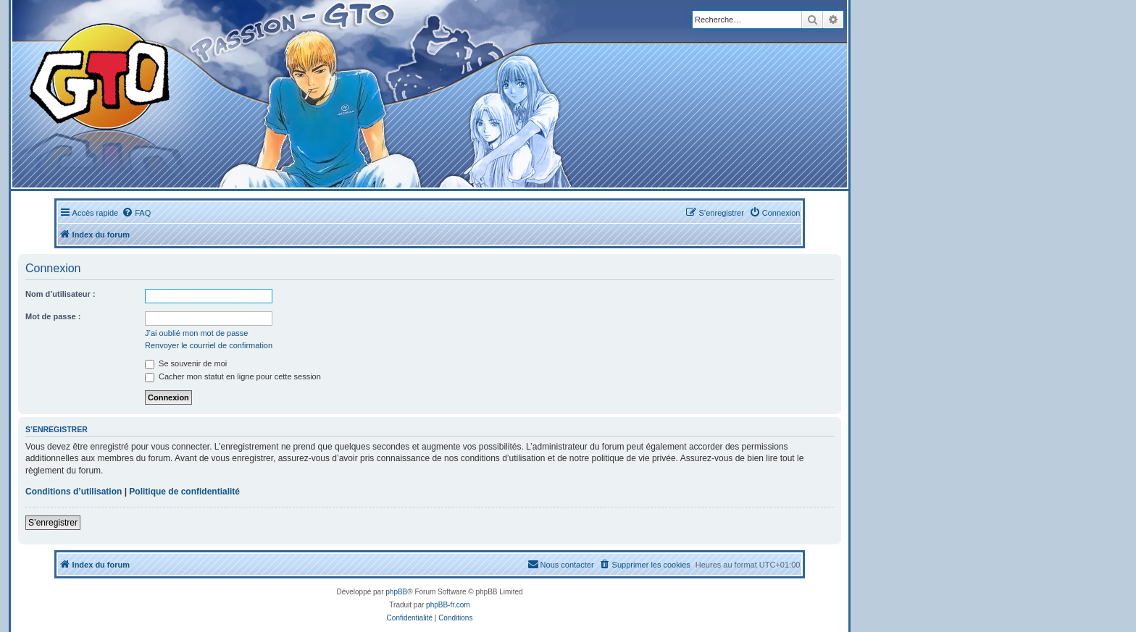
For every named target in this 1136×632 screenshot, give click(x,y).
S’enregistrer (53, 523)
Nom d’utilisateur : (60, 294)
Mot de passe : (52, 316)
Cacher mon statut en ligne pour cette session (233, 376)
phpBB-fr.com (448, 605)
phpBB (396, 592)
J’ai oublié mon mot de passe (196, 333)
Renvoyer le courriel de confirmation (208, 345)
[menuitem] (136, 213)
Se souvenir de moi (186, 363)
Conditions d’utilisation (73, 491)
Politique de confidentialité (184, 491)
